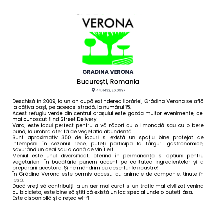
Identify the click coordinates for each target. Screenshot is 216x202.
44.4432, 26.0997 (108, 90)
